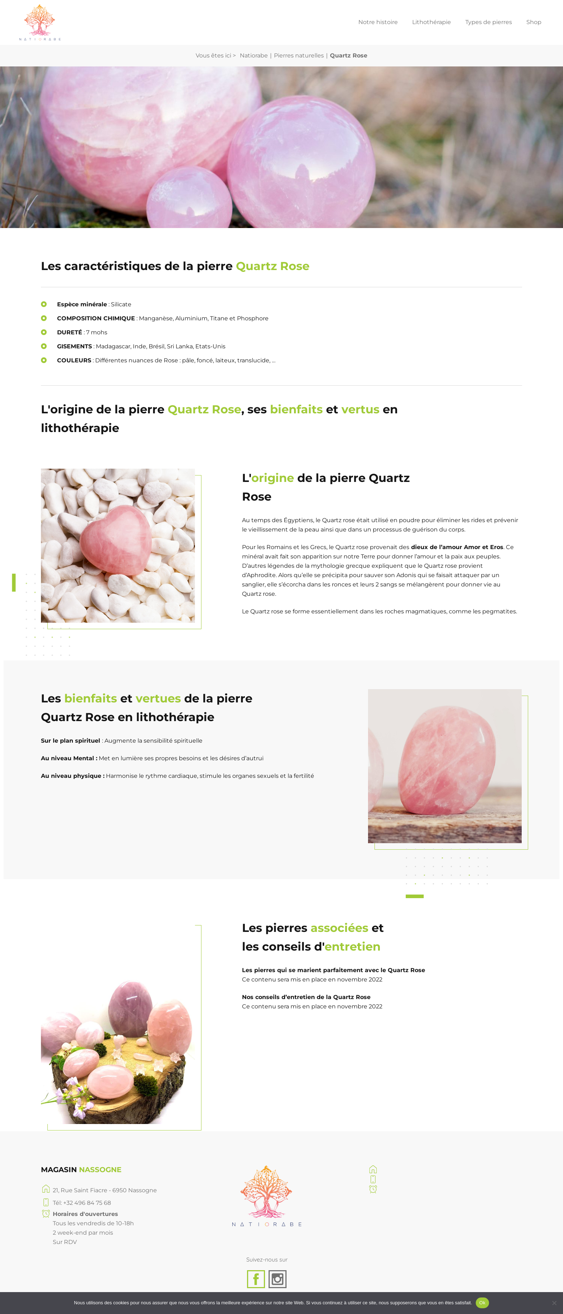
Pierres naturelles (299, 55)
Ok (482, 1302)
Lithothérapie (431, 22)
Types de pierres (488, 22)
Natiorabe (254, 55)
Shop (533, 22)
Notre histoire (378, 22)
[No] (554, 1302)
